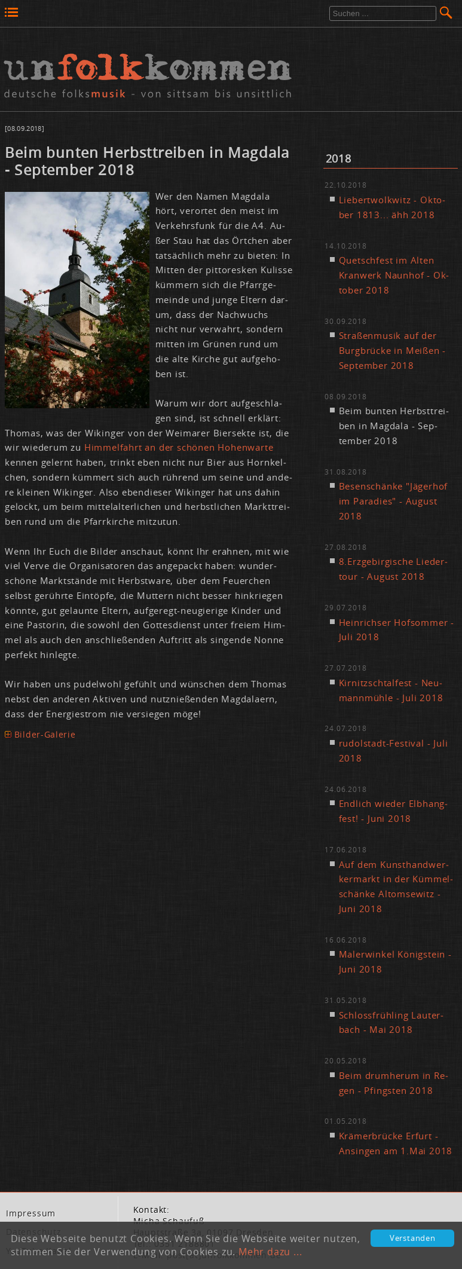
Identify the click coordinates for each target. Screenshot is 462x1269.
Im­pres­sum (31, 1213)
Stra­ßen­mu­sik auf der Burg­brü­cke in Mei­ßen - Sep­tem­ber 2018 (392, 350)
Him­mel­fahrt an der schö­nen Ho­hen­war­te (179, 447)
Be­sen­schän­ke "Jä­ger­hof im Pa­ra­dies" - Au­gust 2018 (393, 501)
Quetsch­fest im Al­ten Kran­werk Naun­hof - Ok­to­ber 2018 (394, 275)
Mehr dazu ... (270, 1251)
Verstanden (413, 1238)
